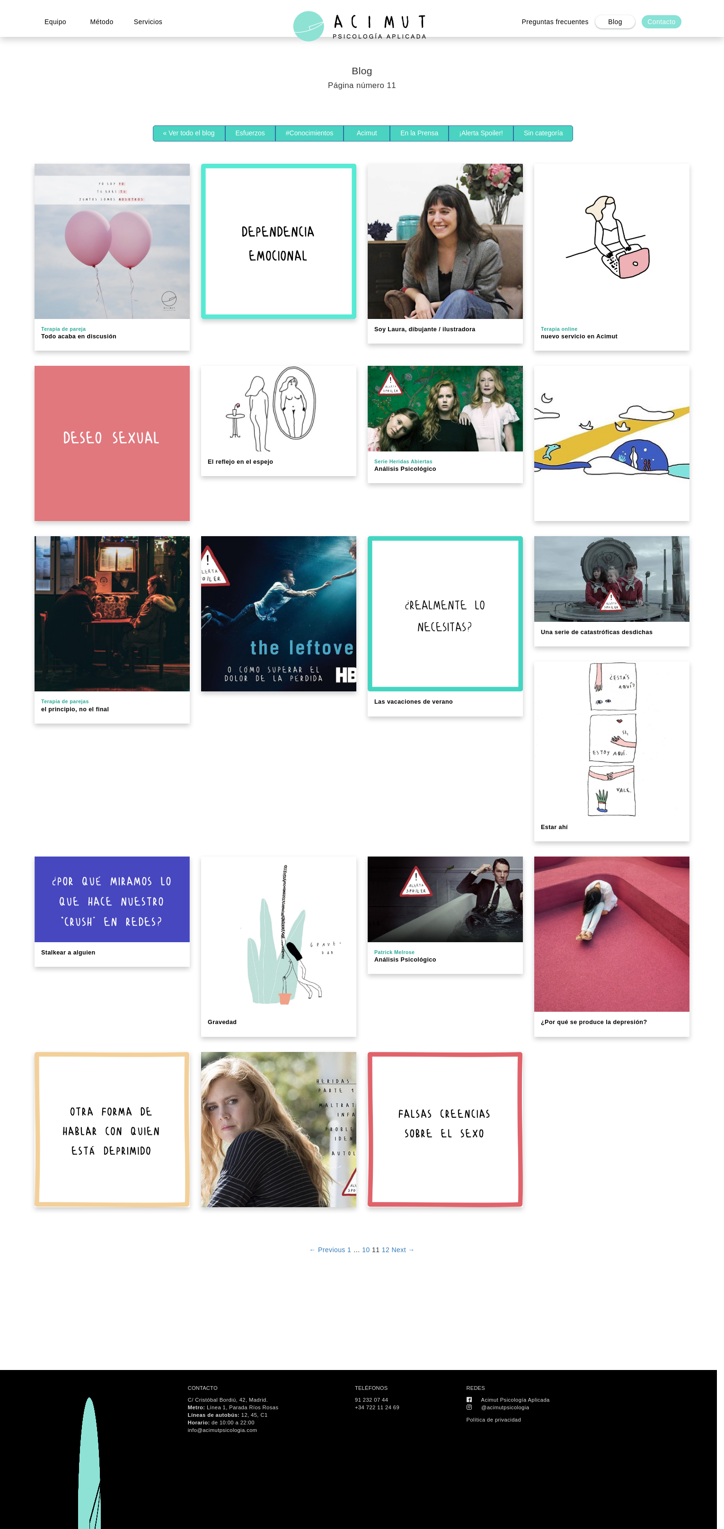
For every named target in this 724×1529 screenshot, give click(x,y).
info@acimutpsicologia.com (222, 1430)
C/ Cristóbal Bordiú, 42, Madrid (227, 1400)
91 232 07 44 (371, 1400)
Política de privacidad (494, 1420)
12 (385, 1250)
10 (366, 1250)
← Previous (327, 1250)
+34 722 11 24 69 (377, 1407)
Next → (403, 1250)
